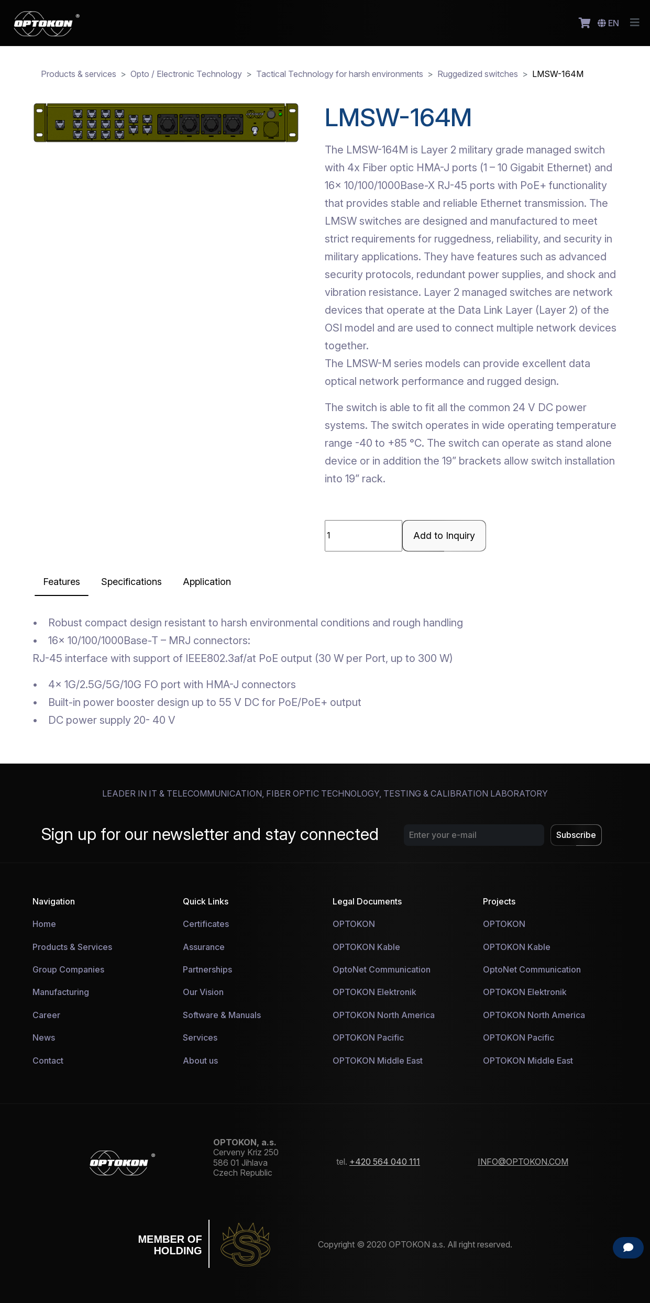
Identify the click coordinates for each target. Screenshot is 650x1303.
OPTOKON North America (384, 1015)
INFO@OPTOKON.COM (523, 1161)
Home (44, 924)
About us (200, 1060)
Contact (47, 1060)
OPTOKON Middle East (378, 1060)
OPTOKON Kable (366, 947)
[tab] (62, 581)
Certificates (206, 924)
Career (46, 1015)
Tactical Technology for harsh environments (339, 74)
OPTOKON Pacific (368, 1037)
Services (200, 1037)
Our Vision (203, 992)
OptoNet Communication (382, 969)
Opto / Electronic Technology (186, 74)
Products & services (78, 74)
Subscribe (576, 835)
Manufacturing (60, 992)
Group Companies (68, 969)
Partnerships (207, 969)
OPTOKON (354, 924)
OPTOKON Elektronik (374, 992)
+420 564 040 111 (384, 1161)
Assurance (204, 947)
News (43, 1037)
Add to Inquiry (444, 535)
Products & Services (72, 947)
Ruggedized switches (477, 74)
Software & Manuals (222, 1015)
